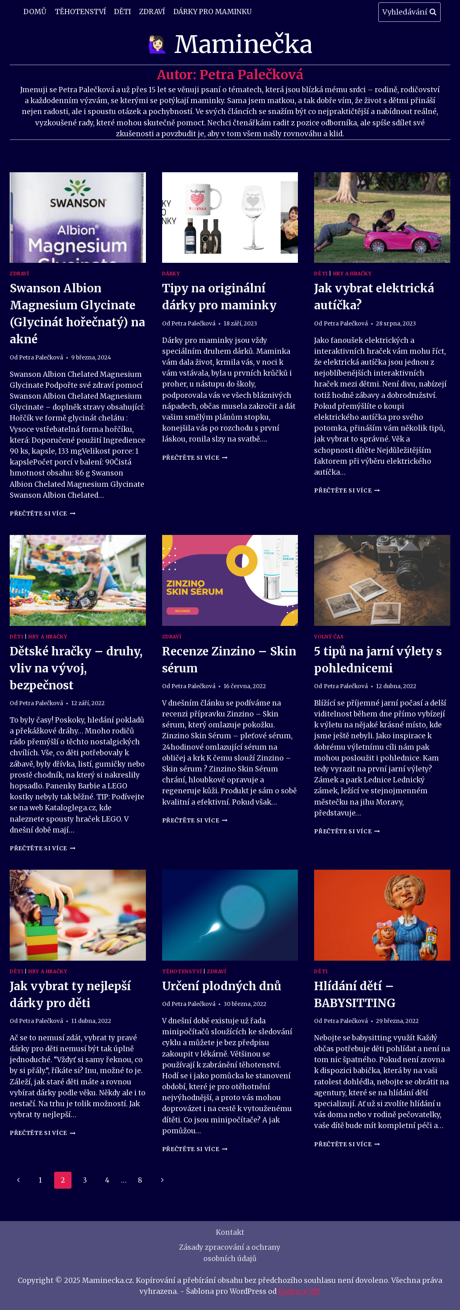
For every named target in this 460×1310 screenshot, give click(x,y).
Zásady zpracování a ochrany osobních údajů (230, 1253)
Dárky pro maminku (212, 11)
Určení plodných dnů (221, 986)
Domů (34, 11)
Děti (122, 11)
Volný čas (329, 637)
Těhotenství (80, 11)
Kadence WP (299, 1291)
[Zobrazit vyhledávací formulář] (409, 12)
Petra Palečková (41, 357)
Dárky (171, 273)
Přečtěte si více (42, 513)
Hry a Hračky (352, 273)
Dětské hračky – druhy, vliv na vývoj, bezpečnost (76, 668)
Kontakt (230, 1232)
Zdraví (152, 11)
